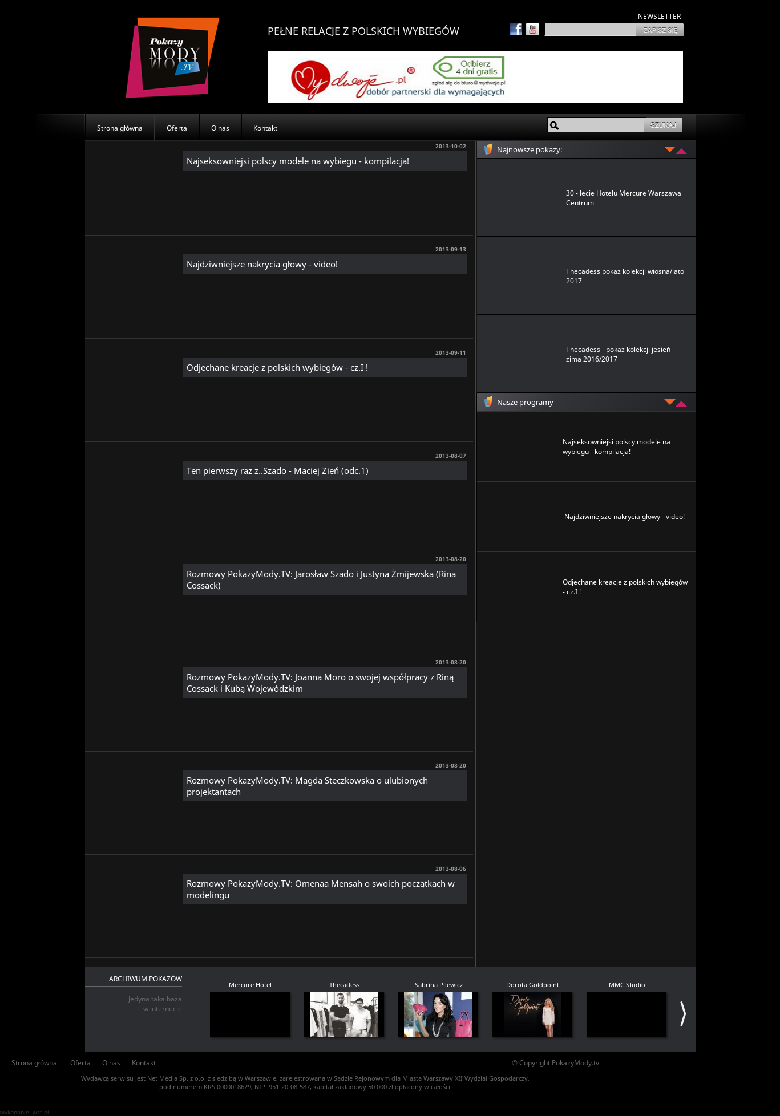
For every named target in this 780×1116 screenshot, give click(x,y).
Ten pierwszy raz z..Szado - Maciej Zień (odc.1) (278, 470)
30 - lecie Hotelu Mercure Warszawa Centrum (623, 198)
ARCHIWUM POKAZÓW (145, 979)
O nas (220, 128)
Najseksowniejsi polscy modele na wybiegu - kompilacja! (298, 161)
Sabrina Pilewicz (439, 984)
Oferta (177, 128)
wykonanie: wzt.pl (24, 1112)
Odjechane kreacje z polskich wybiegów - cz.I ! (277, 367)
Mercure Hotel (250, 984)
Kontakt (265, 128)
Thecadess (344, 984)
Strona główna (120, 128)
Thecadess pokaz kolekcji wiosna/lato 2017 (625, 276)
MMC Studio (627, 984)
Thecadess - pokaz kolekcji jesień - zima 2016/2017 (620, 354)
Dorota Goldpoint (532, 984)
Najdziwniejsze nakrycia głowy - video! (262, 264)
